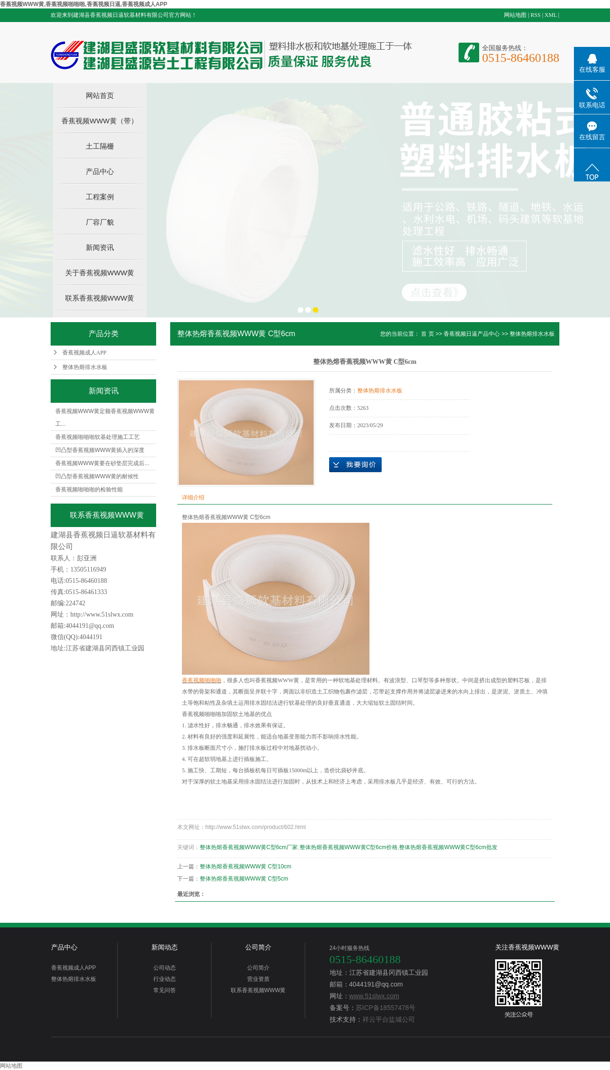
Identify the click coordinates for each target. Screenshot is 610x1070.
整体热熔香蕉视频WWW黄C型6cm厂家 (249, 847)
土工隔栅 (100, 146)
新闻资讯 (100, 247)
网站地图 (515, 15)
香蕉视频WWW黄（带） (99, 121)
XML (550, 15)
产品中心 (100, 171)
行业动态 (164, 979)
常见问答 (164, 990)
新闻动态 (164, 947)
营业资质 (258, 979)
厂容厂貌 (100, 222)
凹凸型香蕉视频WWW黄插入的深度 (99, 450)
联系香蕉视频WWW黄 (99, 298)
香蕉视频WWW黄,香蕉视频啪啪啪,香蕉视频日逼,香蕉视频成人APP (83, 4)
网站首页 (100, 95)
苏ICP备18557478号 (386, 1007)
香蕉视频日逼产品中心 (472, 334)
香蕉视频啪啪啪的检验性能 (89, 489)
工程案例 (100, 197)
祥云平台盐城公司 (388, 1019)
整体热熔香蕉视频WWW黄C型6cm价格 (349, 847)
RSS (536, 15)
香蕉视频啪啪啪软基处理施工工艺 (97, 437)
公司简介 (258, 947)
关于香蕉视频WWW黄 (99, 273)
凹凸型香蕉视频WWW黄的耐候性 (97, 476)
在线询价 (355, 464)
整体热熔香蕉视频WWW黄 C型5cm (244, 878)
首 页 (427, 334)
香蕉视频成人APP (84, 352)
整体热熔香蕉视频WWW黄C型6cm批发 (448, 847)
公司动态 (164, 968)
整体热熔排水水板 (84, 367)
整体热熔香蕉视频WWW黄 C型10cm (245, 866)
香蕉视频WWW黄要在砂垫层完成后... (102, 463)
